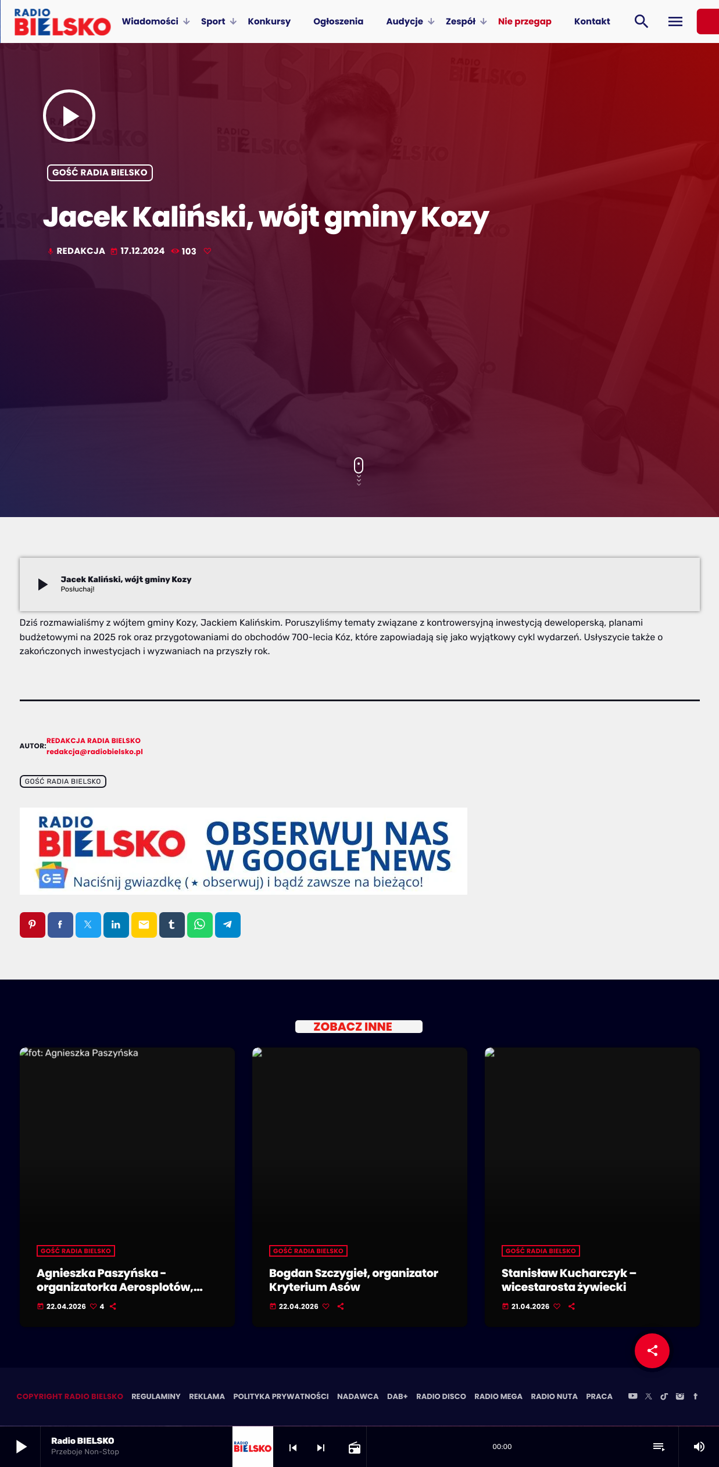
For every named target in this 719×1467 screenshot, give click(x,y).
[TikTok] (664, 1398)
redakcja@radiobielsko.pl (94, 752)
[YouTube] (633, 1398)
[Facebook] (695, 1398)
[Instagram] (680, 1398)
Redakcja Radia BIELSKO (93, 741)
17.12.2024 (138, 251)
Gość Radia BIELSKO (100, 173)
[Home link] (62, 21)
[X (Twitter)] (648, 1398)
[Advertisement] (360, 358)
